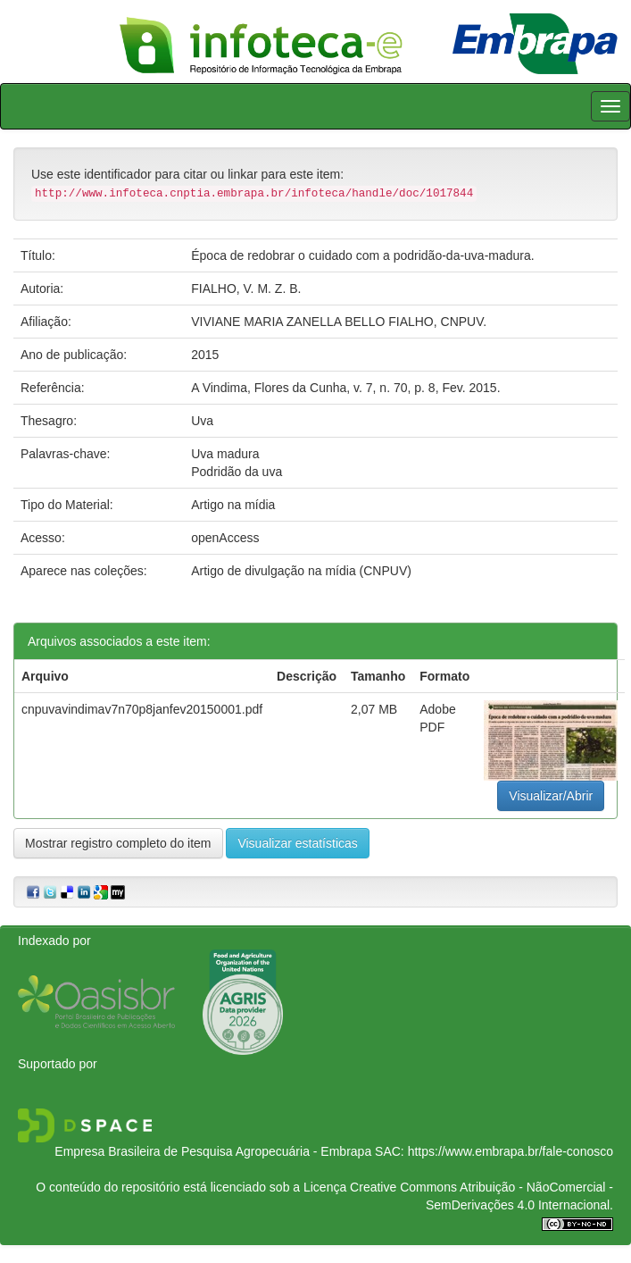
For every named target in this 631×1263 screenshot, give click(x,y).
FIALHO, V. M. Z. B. (246, 288)
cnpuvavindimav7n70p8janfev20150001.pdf (141, 709)
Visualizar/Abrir (551, 796)
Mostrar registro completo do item (118, 843)
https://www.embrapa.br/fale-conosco (510, 1151)
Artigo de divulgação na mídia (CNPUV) (301, 571)
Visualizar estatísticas (297, 843)
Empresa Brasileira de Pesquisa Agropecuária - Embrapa (212, 1151)
